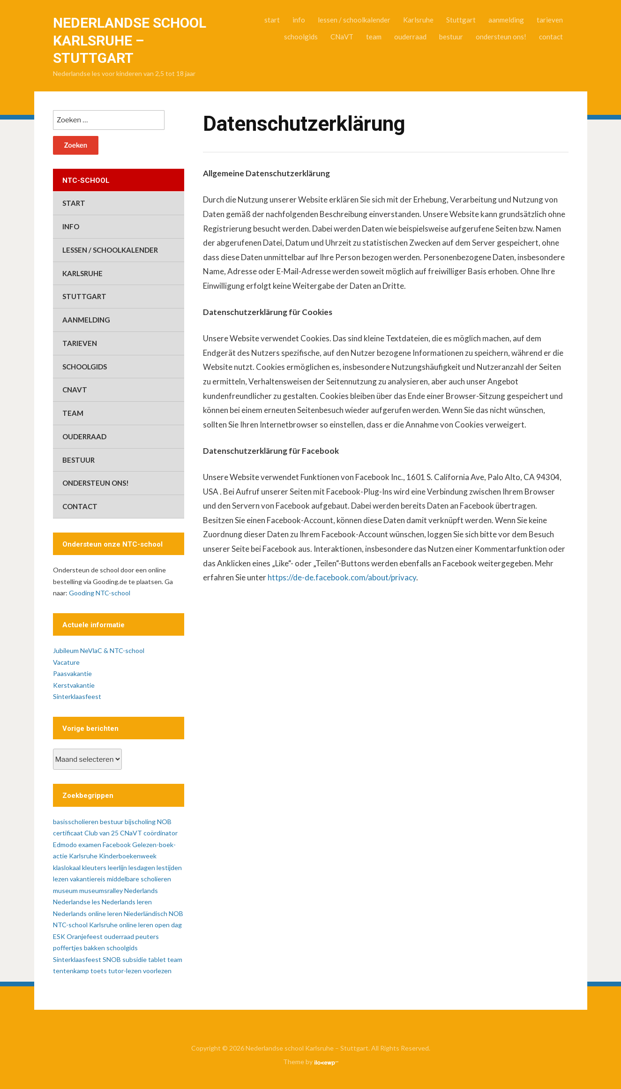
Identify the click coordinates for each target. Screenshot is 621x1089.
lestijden (169, 867)
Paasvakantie (72, 673)
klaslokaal (67, 867)
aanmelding (506, 19)
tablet (157, 959)
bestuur (451, 36)
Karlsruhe (418, 19)
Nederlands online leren (87, 913)
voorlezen (157, 971)
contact (551, 36)
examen (89, 845)
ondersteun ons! (501, 36)
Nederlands (141, 890)
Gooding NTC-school (99, 593)
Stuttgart (461, 19)
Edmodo (65, 845)
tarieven (550, 19)
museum (65, 890)
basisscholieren (75, 822)
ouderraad (410, 36)
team (374, 36)
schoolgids (301, 36)
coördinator (160, 833)
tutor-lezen (125, 971)
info (298, 19)
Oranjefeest (85, 936)
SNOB (112, 959)
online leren (136, 925)
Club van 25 (101, 833)
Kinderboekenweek (128, 856)
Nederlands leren (127, 902)
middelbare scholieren (139, 879)
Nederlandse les (76, 902)
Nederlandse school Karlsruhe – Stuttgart (129, 40)
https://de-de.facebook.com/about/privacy (342, 577)
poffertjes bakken (79, 948)
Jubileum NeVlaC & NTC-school (98, 650)
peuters (147, 936)
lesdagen (141, 867)
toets (98, 971)
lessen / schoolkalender (354, 19)
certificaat (68, 833)
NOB (176, 913)
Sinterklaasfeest (77, 696)
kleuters (94, 867)
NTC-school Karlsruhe (85, 925)
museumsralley (101, 890)
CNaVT (341, 36)
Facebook (117, 845)
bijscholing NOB (148, 822)
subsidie (134, 959)
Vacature (66, 662)
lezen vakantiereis (79, 879)
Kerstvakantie (74, 685)
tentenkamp (71, 971)
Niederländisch (145, 913)
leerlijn (117, 867)
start (272, 19)
